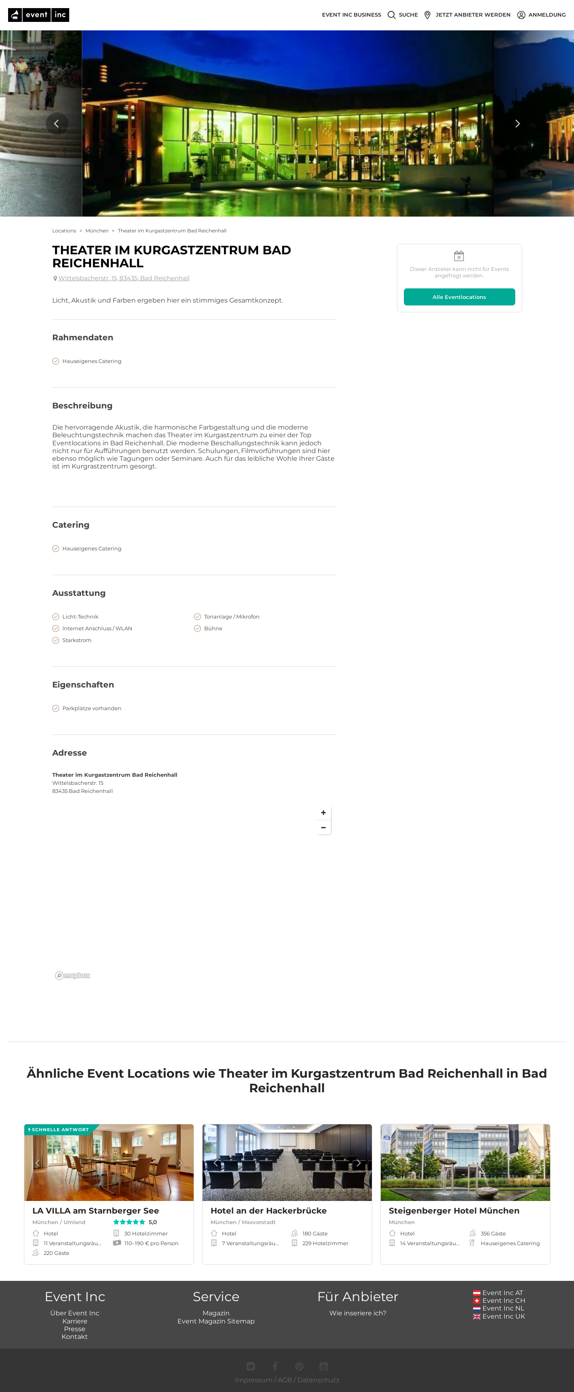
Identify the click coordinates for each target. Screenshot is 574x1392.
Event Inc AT (498, 1293)
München (97, 231)
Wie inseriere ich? (357, 1313)
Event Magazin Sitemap (216, 1321)
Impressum (254, 1380)
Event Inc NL (499, 1308)
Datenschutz (318, 1380)
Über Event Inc (74, 1313)
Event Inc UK (499, 1316)
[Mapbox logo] (72, 975)
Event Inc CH (499, 1300)
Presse (74, 1329)
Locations (64, 231)
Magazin (216, 1313)
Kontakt (75, 1336)
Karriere (74, 1321)
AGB (285, 1380)
